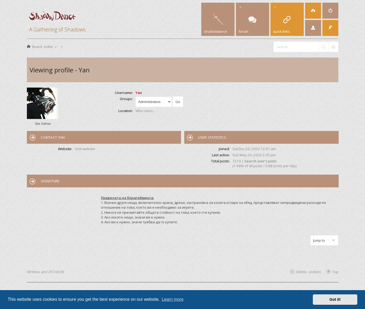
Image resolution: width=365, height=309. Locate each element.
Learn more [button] (172, 299)
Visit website (85, 148)
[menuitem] (313, 11)
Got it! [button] (335, 299)
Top (335, 271)
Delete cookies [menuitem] (308, 271)
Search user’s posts (260, 161)
